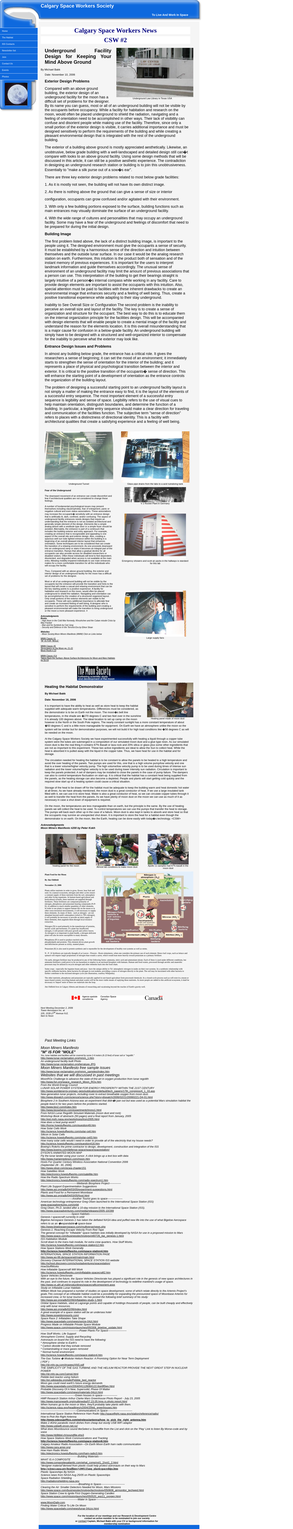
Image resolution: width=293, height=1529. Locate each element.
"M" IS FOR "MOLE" (50, 641)
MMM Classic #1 (48, 638)
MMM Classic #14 (49, 656)
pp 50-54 (45, 660)
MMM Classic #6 (48, 646)
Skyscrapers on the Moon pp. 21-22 (57, 648)
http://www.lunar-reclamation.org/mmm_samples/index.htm (75, 1071)
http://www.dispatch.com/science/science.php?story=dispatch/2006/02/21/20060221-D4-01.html (97, 1097)
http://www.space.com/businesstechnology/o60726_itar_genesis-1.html (82, 1235)
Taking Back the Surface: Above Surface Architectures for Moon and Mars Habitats (78, 658)
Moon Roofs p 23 (48, 650)
